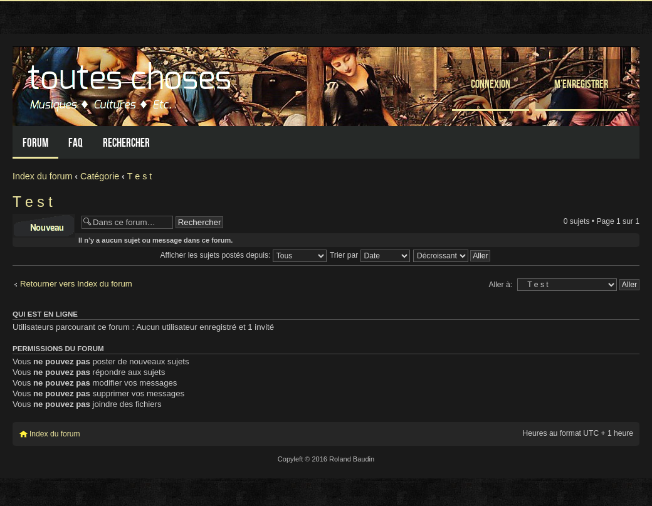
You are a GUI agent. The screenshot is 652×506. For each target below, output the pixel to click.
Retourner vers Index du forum (76, 283)
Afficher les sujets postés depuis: (243, 255)
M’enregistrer (581, 84)
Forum (35, 142)
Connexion (490, 84)
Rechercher (126, 142)
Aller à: (500, 284)
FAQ (75, 142)
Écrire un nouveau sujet (44, 226)
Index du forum (42, 176)
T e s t (139, 176)
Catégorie (99, 176)
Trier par (370, 255)
